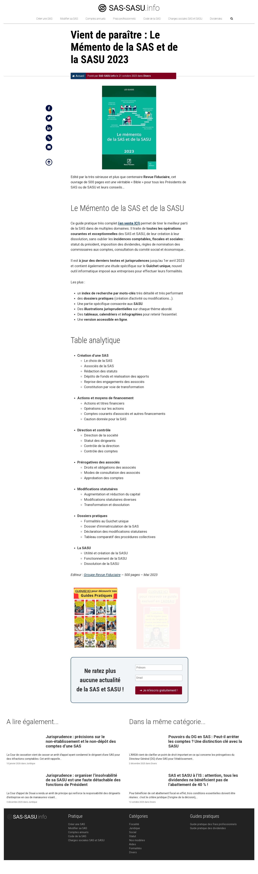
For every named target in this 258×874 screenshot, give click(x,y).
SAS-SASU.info (107, 75)
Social (132, 846)
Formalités (135, 862)
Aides (132, 858)
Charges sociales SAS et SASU (185, 18)
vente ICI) (131, 223)
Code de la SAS (151, 18)
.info (129, 8)
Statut (132, 850)
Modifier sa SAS (69, 18)
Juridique (30, 767)
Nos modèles (137, 854)
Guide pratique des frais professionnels (213, 838)
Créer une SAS (44, 18)
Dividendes (216, 18)
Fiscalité (134, 838)
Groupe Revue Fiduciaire (102, 575)
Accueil (78, 75)
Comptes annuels (95, 18)
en (121, 223)
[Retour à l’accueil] (26, 19)
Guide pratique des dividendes (208, 842)
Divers (147, 75)
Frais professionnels (124, 18)
